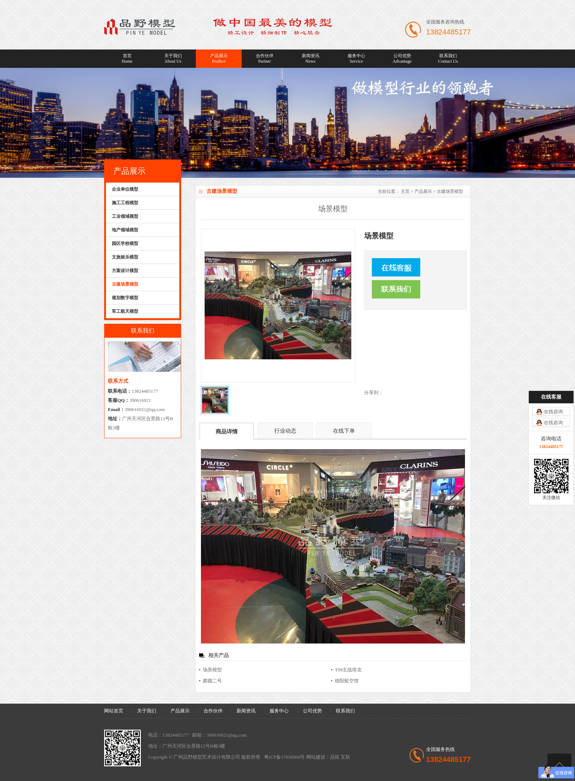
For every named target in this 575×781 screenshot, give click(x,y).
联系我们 (448, 58)
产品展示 (219, 58)
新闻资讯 (310, 58)
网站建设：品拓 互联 (328, 757)
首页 (127, 58)
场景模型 (212, 669)
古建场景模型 (450, 191)
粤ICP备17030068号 (284, 757)
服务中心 (356, 58)
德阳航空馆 (347, 680)
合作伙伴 (265, 58)
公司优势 (402, 58)
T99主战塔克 (348, 669)
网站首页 (113, 711)
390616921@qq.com (145, 409)
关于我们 (173, 58)
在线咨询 (553, 411)
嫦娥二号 (212, 680)
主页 (405, 191)
